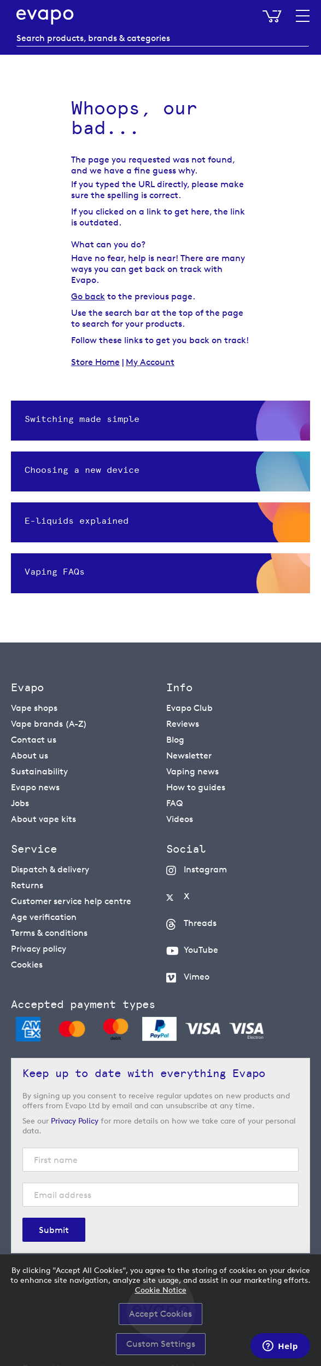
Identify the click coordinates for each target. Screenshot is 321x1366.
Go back (88, 296)
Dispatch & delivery (50, 869)
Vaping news (192, 771)
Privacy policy (38, 949)
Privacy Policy (74, 1120)
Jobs (20, 803)
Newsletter (189, 755)
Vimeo (196, 976)
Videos (179, 819)
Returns (27, 885)
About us (29, 755)
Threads (200, 923)
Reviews (182, 724)
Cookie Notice (160, 1289)
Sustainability (39, 771)
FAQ (174, 803)
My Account (150, 362)
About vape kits (43, 819)
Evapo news (35, 787)
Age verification (44, 917)
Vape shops (34, 708)
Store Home (95, 362)
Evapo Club (189, 708)
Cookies (27, 964)
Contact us (33, 739)
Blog (175, 739)
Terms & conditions (49, 933)
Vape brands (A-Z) (49, 724)
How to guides (195, 787)
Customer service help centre (71, 901)
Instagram (205, 869)
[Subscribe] (53, 1230)
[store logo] (45, 17)
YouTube (201, 950)
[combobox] (162, 38)
